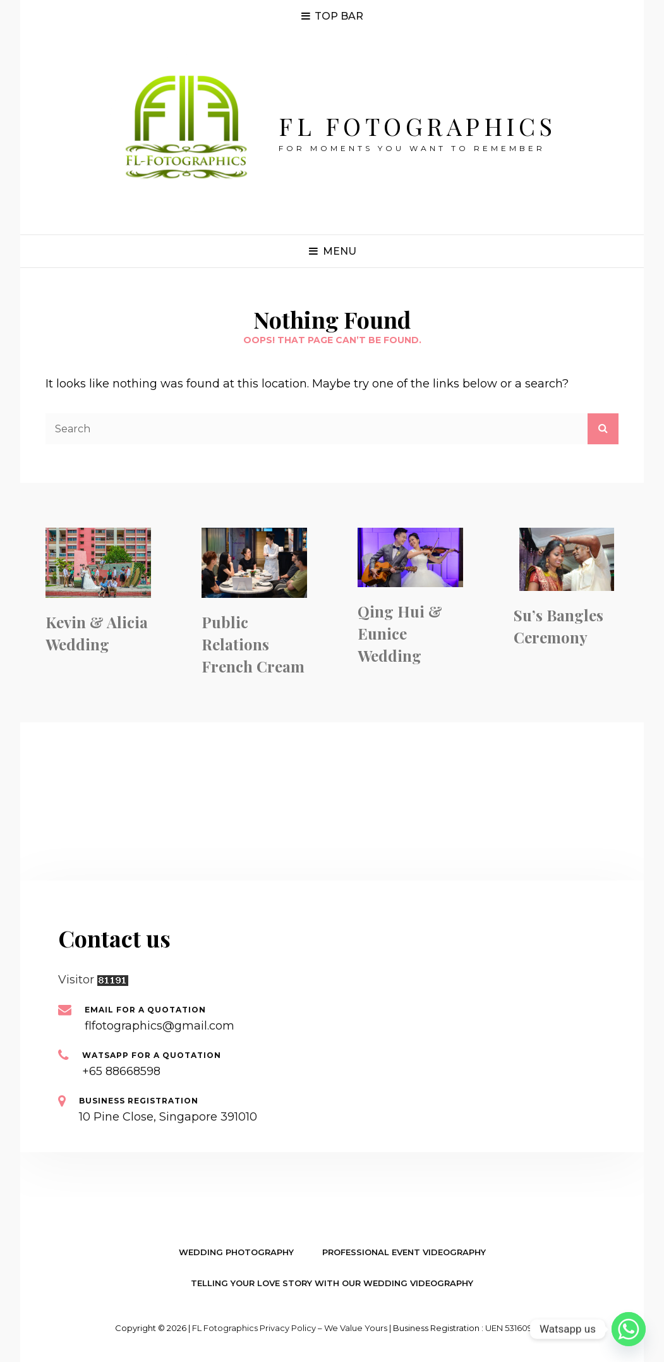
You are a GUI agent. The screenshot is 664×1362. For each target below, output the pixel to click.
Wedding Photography (236, 1252)
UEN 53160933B (517, 1328)
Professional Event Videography (404, 1252)
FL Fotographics (418, 126)
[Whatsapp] (629, 1329)
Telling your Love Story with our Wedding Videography (332, 1283)
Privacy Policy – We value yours (323, 1328)
